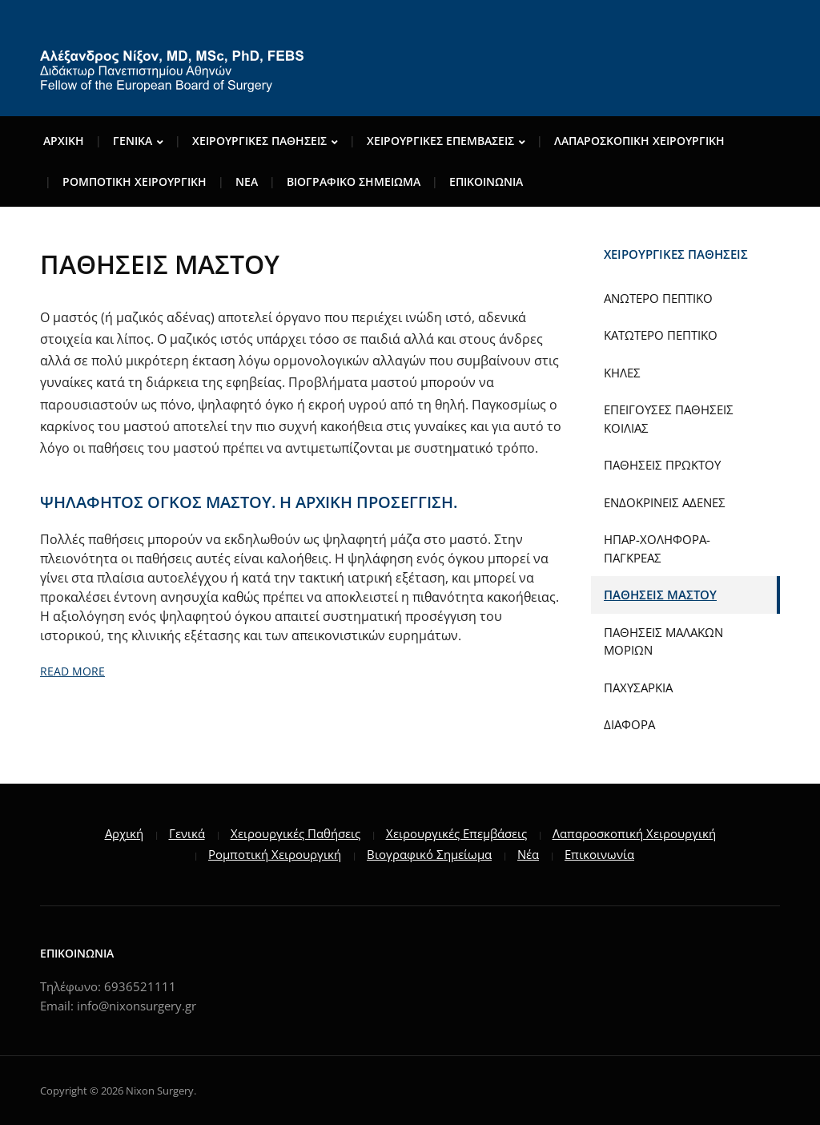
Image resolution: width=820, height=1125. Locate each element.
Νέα (528, 854)
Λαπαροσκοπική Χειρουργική (634, 833)
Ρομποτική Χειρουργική (274, 854)
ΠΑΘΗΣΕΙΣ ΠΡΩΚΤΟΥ (662, 465)
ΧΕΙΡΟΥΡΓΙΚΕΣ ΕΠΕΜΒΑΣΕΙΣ (440, 140)
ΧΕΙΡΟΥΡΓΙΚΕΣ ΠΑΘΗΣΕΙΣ (259, 140)
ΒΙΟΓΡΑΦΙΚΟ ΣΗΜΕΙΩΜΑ (353, 181)
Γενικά (187, 833)
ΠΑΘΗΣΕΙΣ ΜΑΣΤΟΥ (660, 595)
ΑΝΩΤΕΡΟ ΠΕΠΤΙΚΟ (658, 298)
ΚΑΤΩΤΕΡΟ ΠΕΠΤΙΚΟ (661, 335)
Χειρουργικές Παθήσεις (295, 833)
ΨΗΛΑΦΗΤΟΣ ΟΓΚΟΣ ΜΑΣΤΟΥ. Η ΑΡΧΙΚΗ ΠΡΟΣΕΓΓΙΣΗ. (248, 502)
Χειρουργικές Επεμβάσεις (456, 833)
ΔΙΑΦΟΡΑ (629, 724)
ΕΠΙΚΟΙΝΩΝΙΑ (486, 181)
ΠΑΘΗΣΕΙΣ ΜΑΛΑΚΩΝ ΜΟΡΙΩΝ (663, 641)
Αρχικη (63, 140)
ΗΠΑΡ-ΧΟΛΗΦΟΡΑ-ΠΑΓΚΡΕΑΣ (657, 548)
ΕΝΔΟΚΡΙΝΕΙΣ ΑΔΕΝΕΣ (665, 502)
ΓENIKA (132, 140)
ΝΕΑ (246, 181)
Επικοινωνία (599, 854)
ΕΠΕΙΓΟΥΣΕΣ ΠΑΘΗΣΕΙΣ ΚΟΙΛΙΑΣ (669, 418)
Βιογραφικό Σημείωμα (429, 854)
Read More (72, 671)
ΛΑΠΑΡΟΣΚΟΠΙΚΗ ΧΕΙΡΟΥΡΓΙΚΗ (639, 140)
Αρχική (124, 833)
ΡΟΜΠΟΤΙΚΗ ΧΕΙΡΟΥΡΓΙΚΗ (134, 181)
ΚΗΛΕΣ (622, 373)
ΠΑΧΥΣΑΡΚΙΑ (638, 687)
